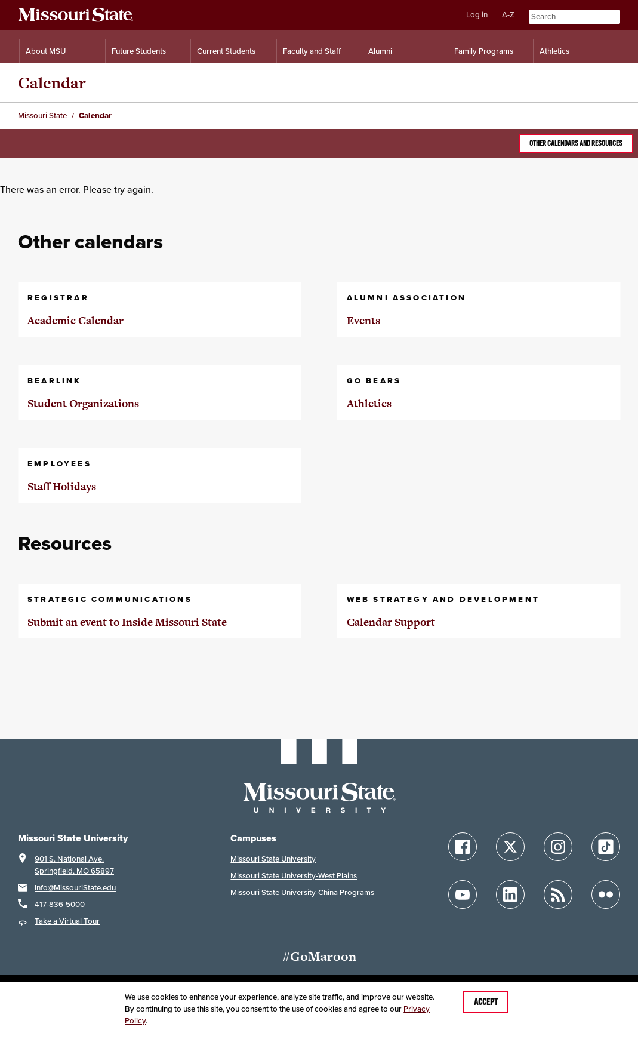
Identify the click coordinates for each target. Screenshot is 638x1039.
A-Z (508, 14)
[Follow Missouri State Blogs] (558, 894)
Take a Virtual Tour (67, 921)
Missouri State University (273, 859)
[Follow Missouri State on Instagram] (558, 846)
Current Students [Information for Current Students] (226, 51)
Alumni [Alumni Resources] (380, 51)
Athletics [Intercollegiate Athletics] (554, 51)
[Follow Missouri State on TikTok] (605, 846)
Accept (486, 1002)
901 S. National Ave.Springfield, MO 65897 (74, 865)
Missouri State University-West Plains (293, 875)
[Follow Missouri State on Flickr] (605, 894)
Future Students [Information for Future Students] (139, 51)
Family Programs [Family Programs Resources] (483, 51)
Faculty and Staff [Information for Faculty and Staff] (312, 51)
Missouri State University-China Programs (302, 892)
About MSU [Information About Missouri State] (46, 51)
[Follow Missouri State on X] (510, 846)
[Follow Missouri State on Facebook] (462, 846)
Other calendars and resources (575, 143)
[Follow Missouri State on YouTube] (462, 894)
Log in (477, 14)
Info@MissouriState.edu (75, 887)
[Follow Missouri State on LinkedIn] (510, 894)
